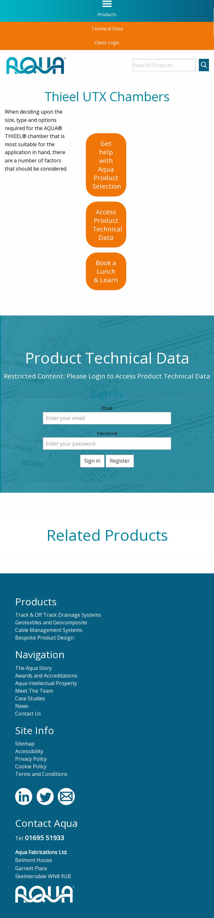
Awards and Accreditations (46, 675)
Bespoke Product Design (44, 637)
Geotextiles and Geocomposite (51, 622)
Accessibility (29, 751)
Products (107, 14)
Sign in (92, 460)
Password (107, 433)
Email (106, 408)
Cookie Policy (30, 766)
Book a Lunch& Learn (106, 271)
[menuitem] (107, 15)
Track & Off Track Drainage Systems (58, 614)
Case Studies (30, 698)
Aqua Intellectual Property (46, 683)
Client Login (107, 43)
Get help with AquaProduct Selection (106, 164)
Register (120, 460)
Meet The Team (34, 690)
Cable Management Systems (48, 630)
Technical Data (107, 29)
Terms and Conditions (41, 774)
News (21, 706)
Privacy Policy (31, 758)
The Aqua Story (33, 668)
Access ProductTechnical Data (107, 224)
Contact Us (28, 713)
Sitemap (24, 743)
